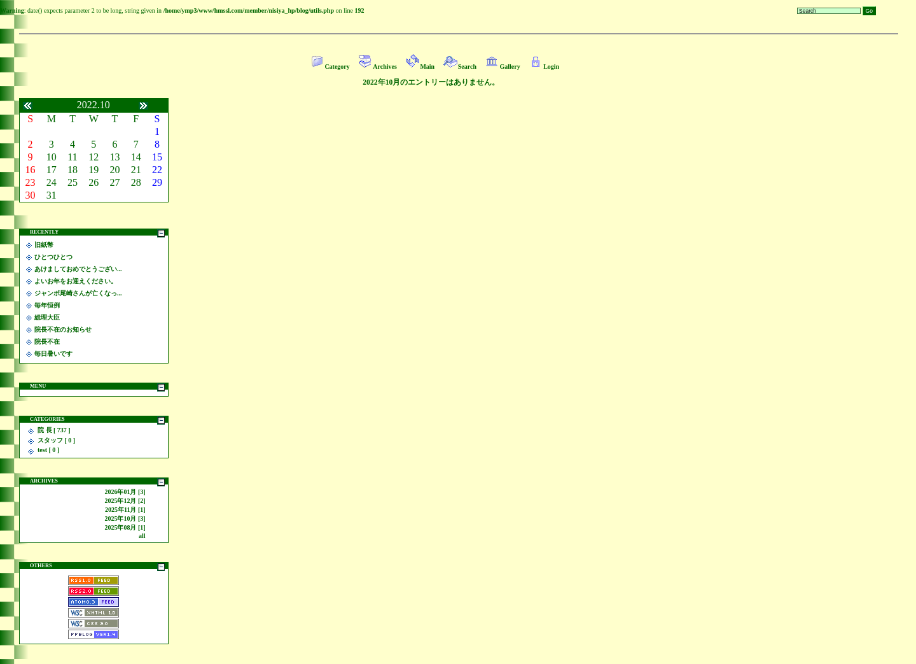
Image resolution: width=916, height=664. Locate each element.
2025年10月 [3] (124, 518)
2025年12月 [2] (124, 500)
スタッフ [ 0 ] (56, 440)
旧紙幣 (43, 244)
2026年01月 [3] (124, 491)
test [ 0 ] (48, 449)
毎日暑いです (53, 353)
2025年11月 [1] (125, 509)
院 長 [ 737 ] (54, 430)
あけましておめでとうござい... (78, 268)
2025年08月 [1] (124, 527)
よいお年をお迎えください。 (75, 281)
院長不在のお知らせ (63, 329)
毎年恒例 (47, 305)
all (142, 535)
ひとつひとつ (53, 256)
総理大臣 (47, 317)
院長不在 (47, 341)
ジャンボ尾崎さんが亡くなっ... (78, 293)
